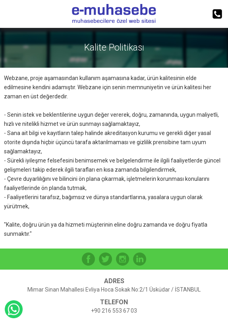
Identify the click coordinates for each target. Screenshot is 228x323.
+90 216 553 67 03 (114, 310)
